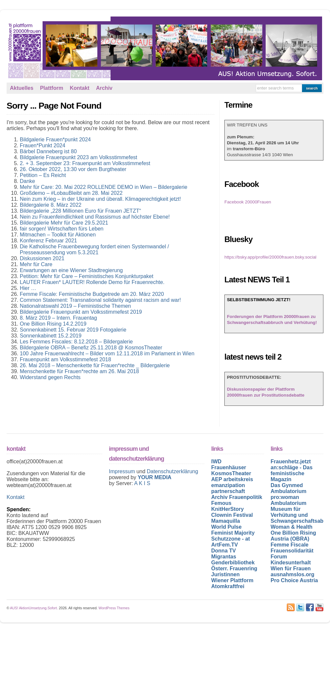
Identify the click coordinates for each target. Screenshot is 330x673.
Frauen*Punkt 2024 (42, 145)
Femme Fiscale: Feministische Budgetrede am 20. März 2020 (92, 294)
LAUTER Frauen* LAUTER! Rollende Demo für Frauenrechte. (92, 282)
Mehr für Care (36, 264)
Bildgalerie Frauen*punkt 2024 (55, 139)
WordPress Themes (114, 608)
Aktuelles (21, 88)
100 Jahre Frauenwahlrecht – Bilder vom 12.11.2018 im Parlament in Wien (107, 353)
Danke (27, 181)
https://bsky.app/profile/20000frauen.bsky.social (270, 257)
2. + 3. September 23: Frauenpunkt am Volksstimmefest (85, 163)
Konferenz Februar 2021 (48, 240)
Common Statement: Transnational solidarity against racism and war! (100, 300)
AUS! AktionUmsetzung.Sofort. (34, 608)
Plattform (51, 88)
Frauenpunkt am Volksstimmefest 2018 (65, 359)
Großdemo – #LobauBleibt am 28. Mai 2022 (71, 193)
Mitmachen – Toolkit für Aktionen (58, 234)
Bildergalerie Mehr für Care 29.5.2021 (64, 223)
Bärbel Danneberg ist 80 (48, 151)
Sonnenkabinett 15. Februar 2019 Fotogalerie (73, 330)
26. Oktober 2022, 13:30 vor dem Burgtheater (73, 169)
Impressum (123, 471)
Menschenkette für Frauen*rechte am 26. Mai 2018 (79, 371)
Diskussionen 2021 (42, 258)
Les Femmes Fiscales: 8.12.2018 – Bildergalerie (76, 341)
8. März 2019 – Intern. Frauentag (58, 318)
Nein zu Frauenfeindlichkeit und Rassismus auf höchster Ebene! (95, 217)
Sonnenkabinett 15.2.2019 (51, 335)
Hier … (28, 288)
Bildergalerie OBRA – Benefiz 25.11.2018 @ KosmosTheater (91, 347)
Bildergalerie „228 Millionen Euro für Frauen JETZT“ (80, 211)
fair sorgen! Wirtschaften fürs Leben (61, 228)
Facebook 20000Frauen (247, 201)
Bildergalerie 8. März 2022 (51, 205)
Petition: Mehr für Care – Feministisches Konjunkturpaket (86, 276)
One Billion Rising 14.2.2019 (53, 324)
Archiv (104, 88)
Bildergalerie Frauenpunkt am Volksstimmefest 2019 (81, 312)
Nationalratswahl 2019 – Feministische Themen (75, 306)
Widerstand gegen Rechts (50, 377)
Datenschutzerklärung (172, 471)
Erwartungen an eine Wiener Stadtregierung (71, 270)
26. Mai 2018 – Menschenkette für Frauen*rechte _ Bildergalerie (95, 365)
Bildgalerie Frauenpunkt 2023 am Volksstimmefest (78, 157)
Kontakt (79, 88)
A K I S (142, 483)
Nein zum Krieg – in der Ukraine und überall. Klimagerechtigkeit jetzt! (100, 199)
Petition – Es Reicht (43, 175)
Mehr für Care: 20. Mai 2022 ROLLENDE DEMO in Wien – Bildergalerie (103, 187)
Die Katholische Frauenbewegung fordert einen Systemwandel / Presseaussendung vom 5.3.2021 (94, 249)
